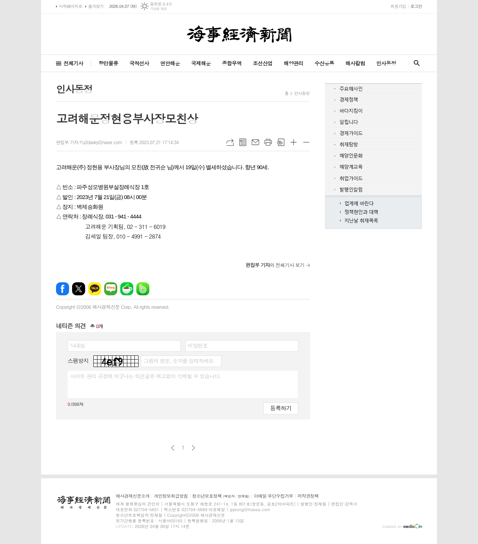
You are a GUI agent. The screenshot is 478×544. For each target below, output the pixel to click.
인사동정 (386, 63)
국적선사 (139, 63)
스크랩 (281, 142)
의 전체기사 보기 (275, 264)
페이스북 (62, 288)
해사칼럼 (355, 63)
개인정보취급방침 (170, 496)
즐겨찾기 (95, 6)
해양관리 (293, 63)
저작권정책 (308, 496)
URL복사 (230, 142)
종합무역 (232, 63)
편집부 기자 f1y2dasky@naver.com (89, 142)
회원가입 (398, 6)
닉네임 (77, 345)
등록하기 (280, 408)
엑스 (78, 288)
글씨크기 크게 (293, 142)
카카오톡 (94, 288)
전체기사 (73, 63)
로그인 (416, 6)
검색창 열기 (415, 63)
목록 (242, 142)
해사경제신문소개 (132, 496)
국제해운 (201, 63)
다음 (193, 448)
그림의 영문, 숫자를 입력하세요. (179, 360)
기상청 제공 (158, 8)
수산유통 (324, 63)
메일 (255, 142)
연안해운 (170, 63)
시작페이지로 (70, 6)
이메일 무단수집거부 (273, 496)
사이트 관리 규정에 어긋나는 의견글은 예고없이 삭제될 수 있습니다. (145, 376)
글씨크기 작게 (306, 142)
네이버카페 (126, 288)
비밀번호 (198, 345)
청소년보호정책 (220, 496)
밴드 (142, 288)
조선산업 (263, 63)
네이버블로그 (110, 288)
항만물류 (108, 63)
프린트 (268, 142)
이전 (172, 448)
